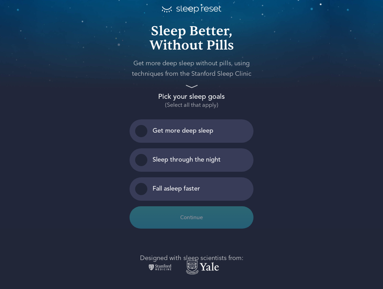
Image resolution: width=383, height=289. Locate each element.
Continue (191, 217)
